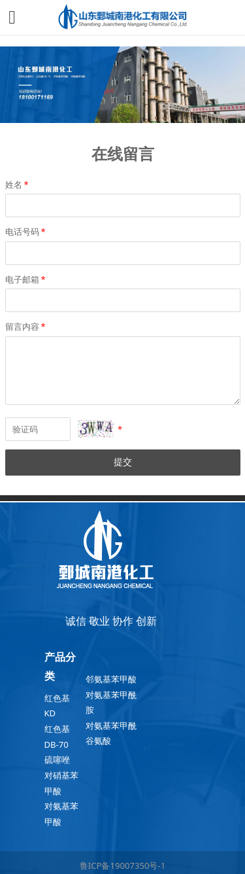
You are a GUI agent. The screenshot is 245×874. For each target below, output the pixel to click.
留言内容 (26, 326)
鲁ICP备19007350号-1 (122, 865)
